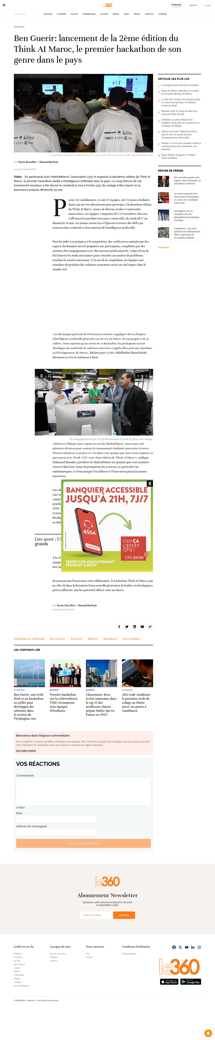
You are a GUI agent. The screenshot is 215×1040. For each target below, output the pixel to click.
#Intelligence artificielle (29, 668)
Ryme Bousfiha (27, 181)
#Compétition (131, 668)
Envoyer (124, 945)
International (89, 34)
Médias (116, 34)
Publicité (53, 987)
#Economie (57, 668)
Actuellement (19, 33)
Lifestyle (149, 34)
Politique (48, 34)
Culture (104, 34)
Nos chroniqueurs (21, 1016)
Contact (89, 987)
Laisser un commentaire (83, 873)
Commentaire (25, 805)
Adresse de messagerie (31, 856)
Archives (53, 991)
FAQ (87, 984)
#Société (76, 668)
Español (193, 5)
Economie (61, 34)
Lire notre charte (26, 780)
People (137, 34)
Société (74, 34)
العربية (207, 5)
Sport (126, 34)
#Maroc (93, 668)
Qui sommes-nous (58, 984)
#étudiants (110, 668)
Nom (19, 843)
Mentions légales (129, 984)
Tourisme (162, 34)
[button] (208, 1033)
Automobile (19, 1005)
